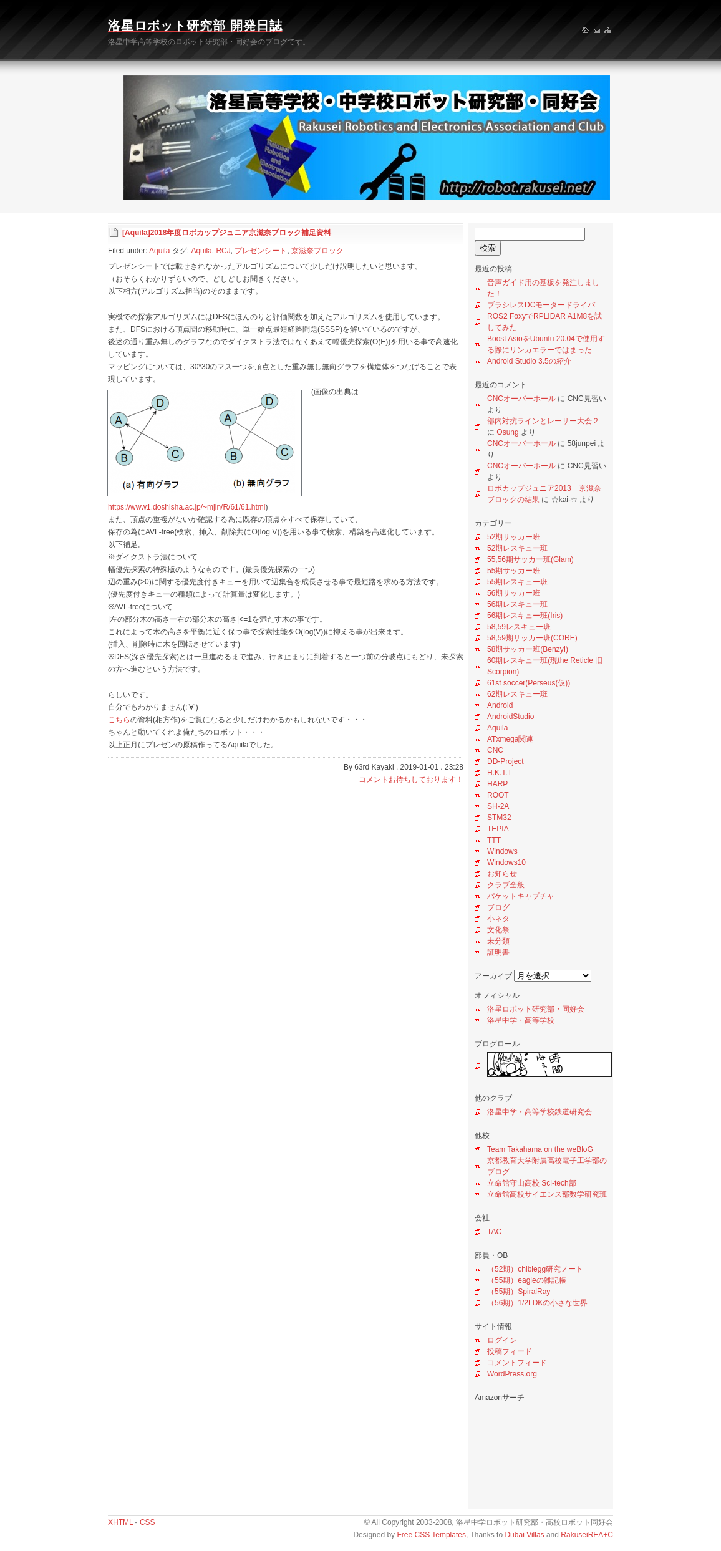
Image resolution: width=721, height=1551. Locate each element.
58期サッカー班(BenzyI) (527, 649)
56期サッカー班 (513, 593)
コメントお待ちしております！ (411, 779)
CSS (147, 1522)
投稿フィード (509, 1351)
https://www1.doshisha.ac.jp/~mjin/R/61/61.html (186, 507)
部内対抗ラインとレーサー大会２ (543, 421)
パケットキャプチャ (520, 896)
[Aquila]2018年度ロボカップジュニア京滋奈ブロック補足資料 (226, 232)
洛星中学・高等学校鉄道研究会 (539, 1112)
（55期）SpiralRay (518, 1291)
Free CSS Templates (431, 1534)
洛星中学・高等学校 (520, 1020)
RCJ (223, 250)
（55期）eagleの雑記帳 (526, 1280)
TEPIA (498, 828)
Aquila (497, 727)
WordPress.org (512, 1374)
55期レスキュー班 (517, 581)
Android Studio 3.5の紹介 (529, 361)
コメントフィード (517, 1362)
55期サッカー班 (513, 570)
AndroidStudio (510, 716)
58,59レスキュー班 (519, 626)
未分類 (498, 941)
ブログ (498, 907)
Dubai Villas (524, 1534)
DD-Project (505, 761)
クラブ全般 (506, 885)
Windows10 (506, 862)
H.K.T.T (499, 772)
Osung (507, 432)
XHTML (120, 1522)
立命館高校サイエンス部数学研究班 (547, 1194)
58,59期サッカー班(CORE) (532, 638)
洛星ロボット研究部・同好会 (535, 1009)
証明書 (498, 952)
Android (500, 705)
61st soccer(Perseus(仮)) (528, 683)
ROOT (498, 795)
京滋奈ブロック (317, 250)
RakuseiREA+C (587, 1534)
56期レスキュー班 (517, 604)
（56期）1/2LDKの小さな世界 (537, 1302)
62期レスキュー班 (517, 694)
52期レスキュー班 (517, 548)
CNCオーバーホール (521, 398)
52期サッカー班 (513, 537)
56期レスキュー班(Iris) (525, 615)
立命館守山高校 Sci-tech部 (531, 1183)
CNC (495, 750)
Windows (502, 851)
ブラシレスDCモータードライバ (541, 305)
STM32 (499, 817)
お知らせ (502, 873)
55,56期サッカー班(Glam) (530, 559)
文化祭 (498, 929)
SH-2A (498, 806)
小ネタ (498, 918)
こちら (119, 719)
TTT (494, 840)
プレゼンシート (261, 250)
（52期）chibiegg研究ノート (535, 1269)
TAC (494, 1231)
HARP (497, 784)
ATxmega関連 (510, 739)
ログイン (502, 1340)
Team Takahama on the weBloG (540, 1149)
